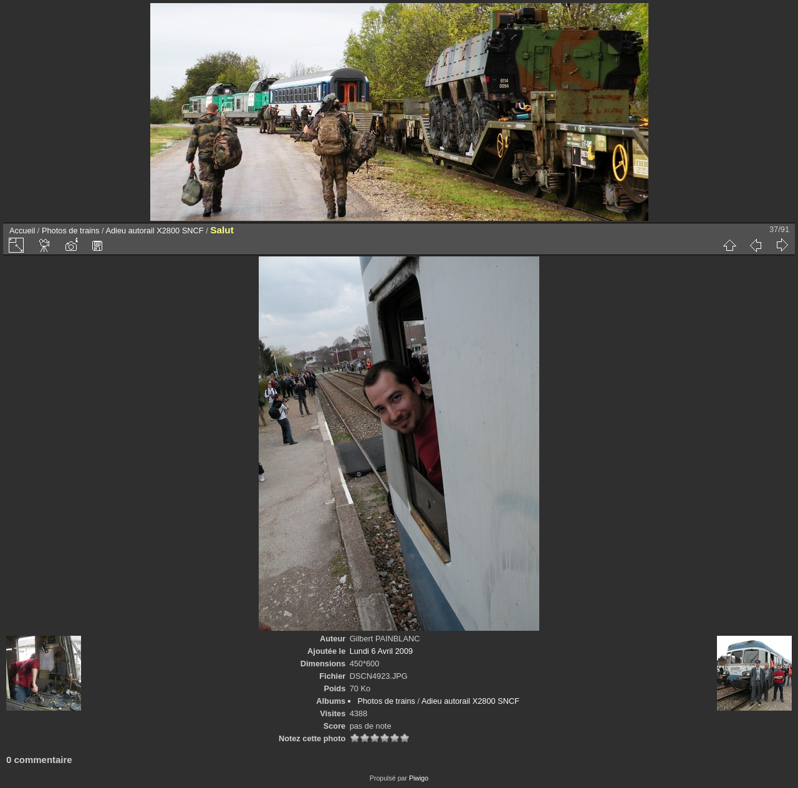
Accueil (22, 230)
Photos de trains (70, 230)
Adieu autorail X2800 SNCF (154, 230)
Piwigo (418, 778)
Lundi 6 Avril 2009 (381, 651)
